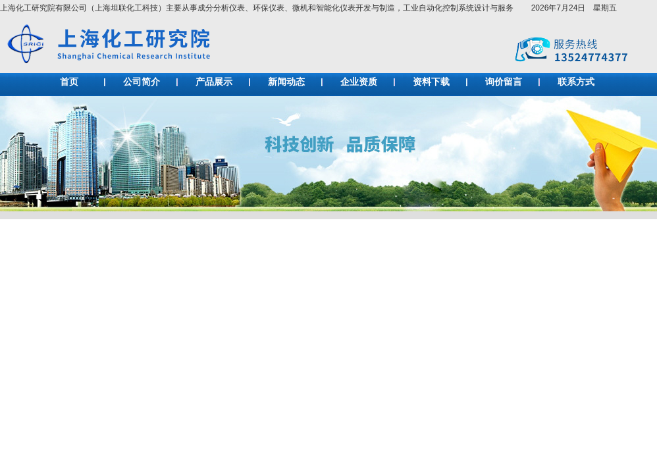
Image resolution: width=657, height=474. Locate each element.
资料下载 (431, 82)
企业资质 (358, 82)
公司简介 (141, 82)
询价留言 (503, 82)
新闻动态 (286, 82)
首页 (69, 82)
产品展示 (214, 82)
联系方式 (576, 82)
